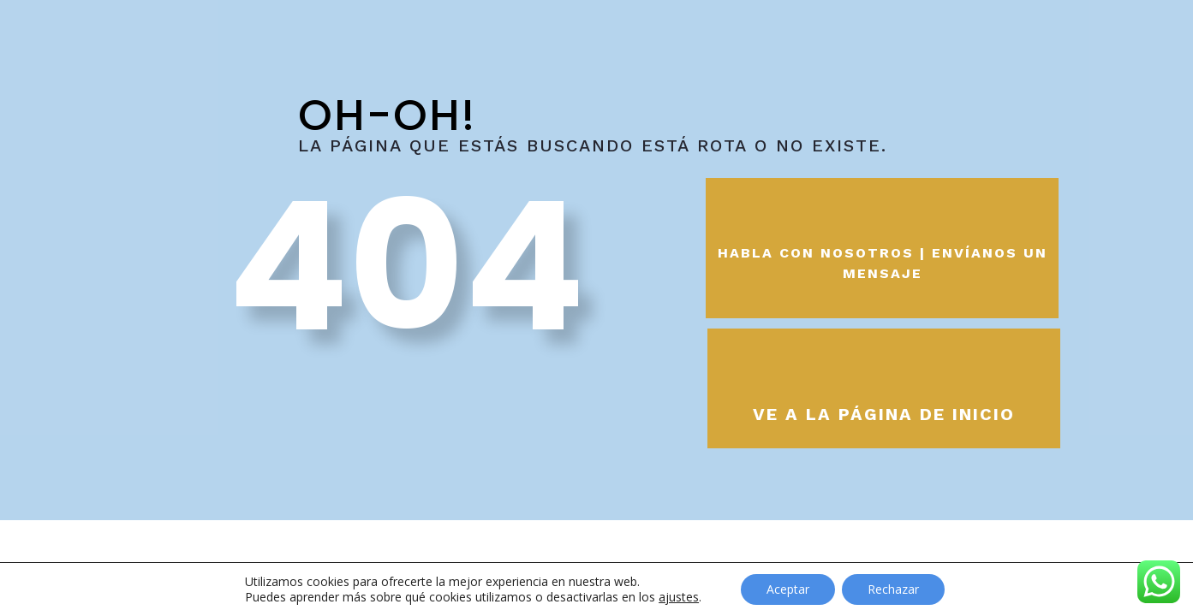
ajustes (679, 597)
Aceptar (788, 589)
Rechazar (893, 589)
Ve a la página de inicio (884, 414)
